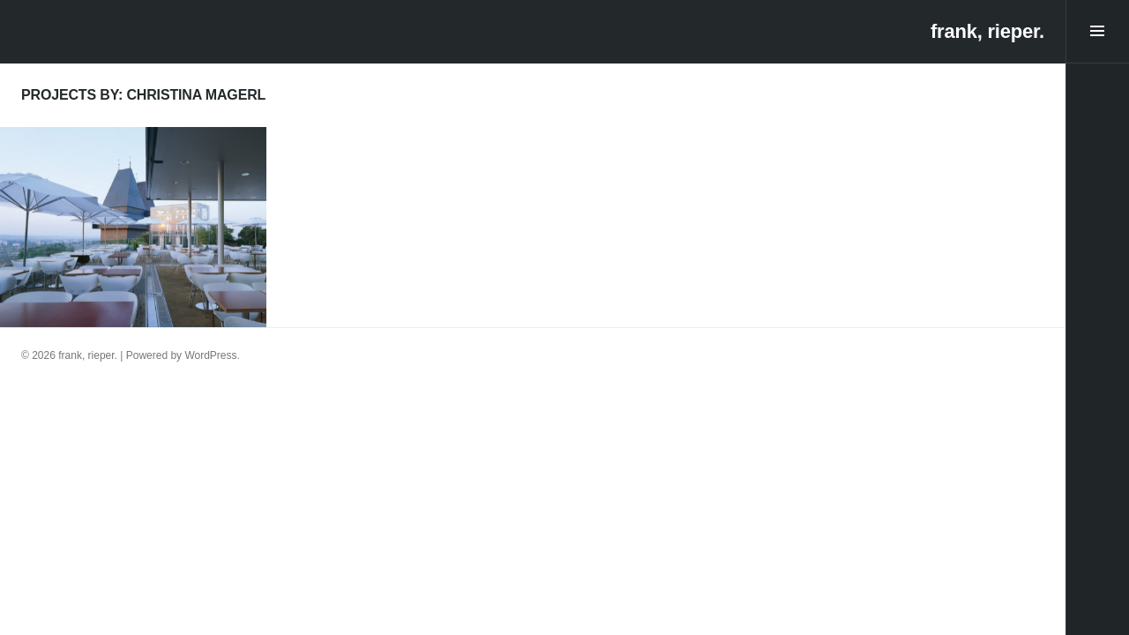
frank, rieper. (987, 31)
